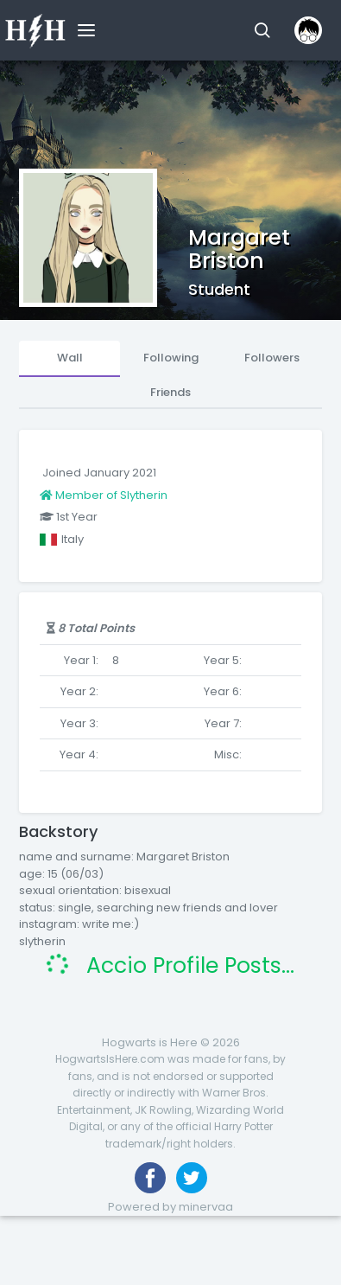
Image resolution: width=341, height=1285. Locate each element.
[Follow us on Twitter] (191, 1177)
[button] (262, 30)
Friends (170, 392)
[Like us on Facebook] (150, 1177)
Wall (70, 357)
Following (171, 357)
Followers (272, 357)
